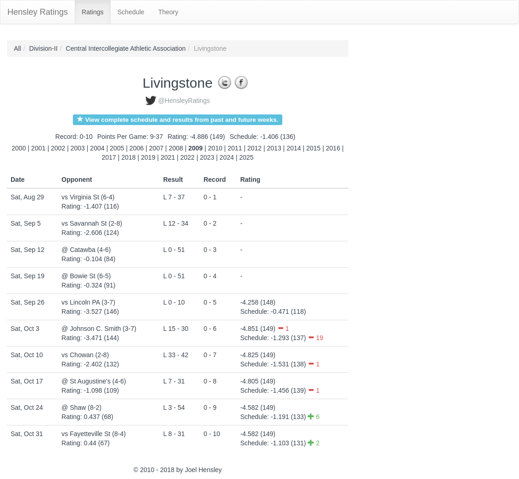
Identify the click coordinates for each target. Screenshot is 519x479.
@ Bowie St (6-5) (86, 276)
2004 (97, 148)
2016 (333, 148)
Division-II (43, 48)
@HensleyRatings (184, 100)
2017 (108, 157)
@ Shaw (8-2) (81, 407)
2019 (148, 157)
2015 (313, 148)
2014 (293, 148)
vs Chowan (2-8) (85, 355)
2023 (207, 157)
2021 (168, 157)
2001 (38, 148)
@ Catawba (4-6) (86, 249)
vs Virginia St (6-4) (87, 197)
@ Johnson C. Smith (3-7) (98, 328)
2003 (78, 148)
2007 (156, 148)
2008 (176, 148)
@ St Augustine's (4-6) (93, 381)
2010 (215, 148)
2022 (187, 157)
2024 (227, 157)
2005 (117, 148)
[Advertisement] (390, 178)
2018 (128, 157)
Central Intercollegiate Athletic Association (126, 48)
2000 (19, 148)
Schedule (131, 12)
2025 (246, 157)
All (17, 48)
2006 (137, 148)
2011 (234, 148)
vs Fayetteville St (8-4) (93, 433)
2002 (58, 148)
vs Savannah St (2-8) (91, 223)
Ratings (92, 12)
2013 (274, 148)
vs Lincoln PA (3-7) (88, 302)
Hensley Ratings (37, 12)
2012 (254, 148)
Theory (168, 12)
